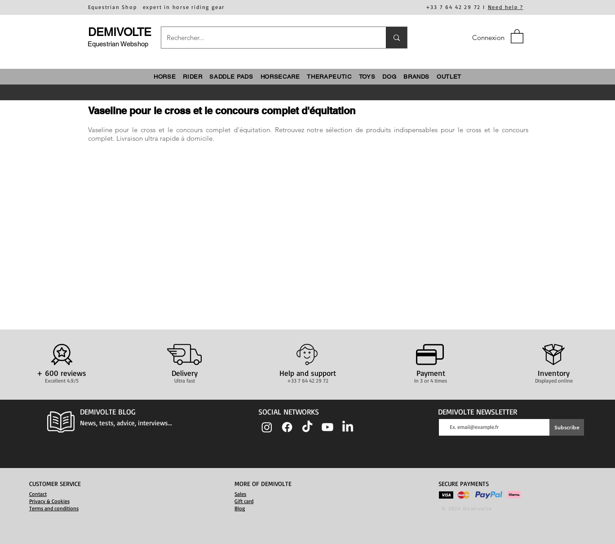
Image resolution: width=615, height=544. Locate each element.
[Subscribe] (566, 427)
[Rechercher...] (267, 37)
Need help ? (505, 7)
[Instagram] (267, 427)
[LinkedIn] (347, 427)
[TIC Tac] (307, 427)
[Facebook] (287, 427)
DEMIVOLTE (119, 32)
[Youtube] (327, 427)
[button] (517, 35)
